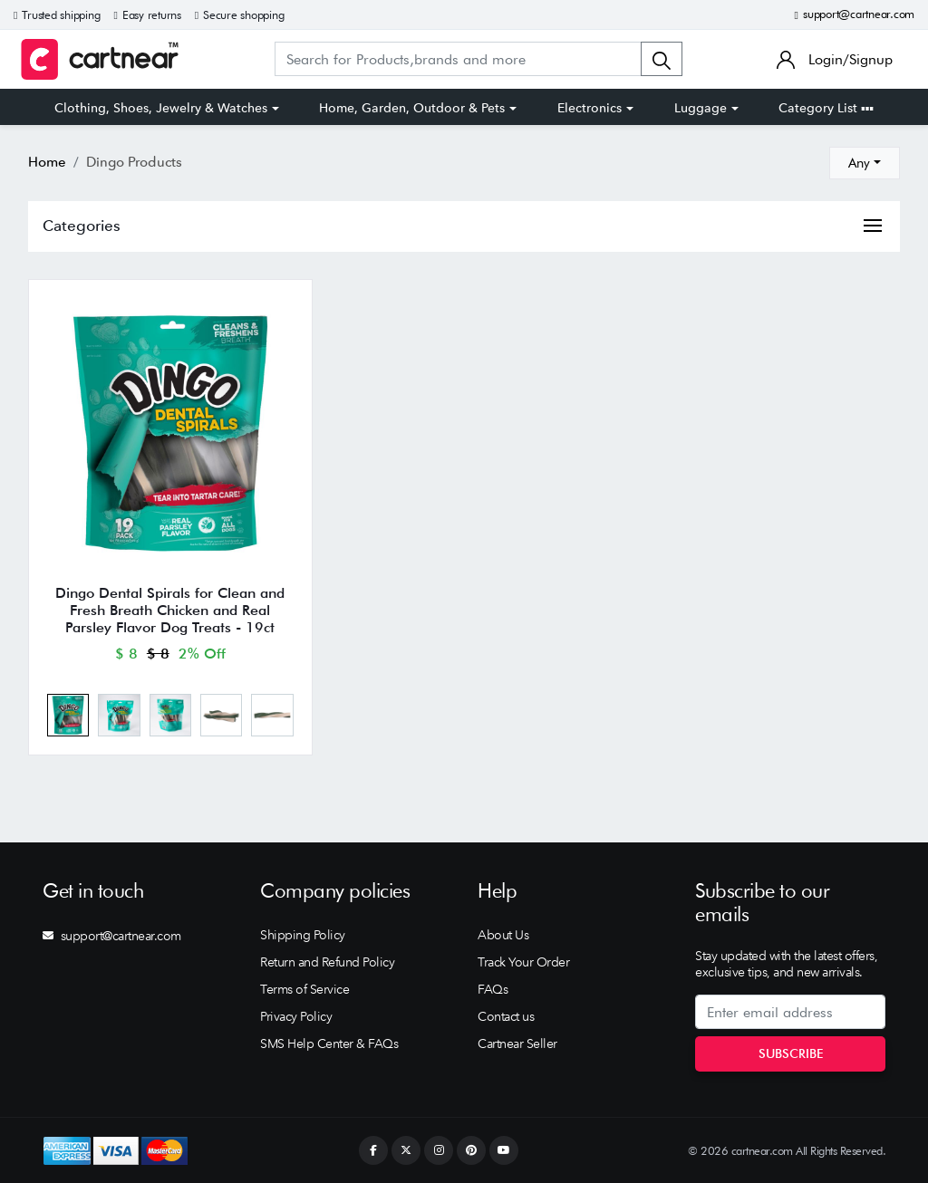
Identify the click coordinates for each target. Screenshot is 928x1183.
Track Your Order (523, 962)
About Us (503, 935)
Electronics (589, 108)
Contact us (506, 1016)
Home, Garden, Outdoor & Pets (412, 108)
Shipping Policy (302, 935)
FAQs (493, 989)
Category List (826, 108)
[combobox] (864, 163)
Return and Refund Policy (327, 962)
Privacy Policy (296, 1016)
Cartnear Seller (517, 1043)
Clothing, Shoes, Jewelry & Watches (160, 108)
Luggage (700, 108)
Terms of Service (304, 989)
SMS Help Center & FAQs (329, 1043)
